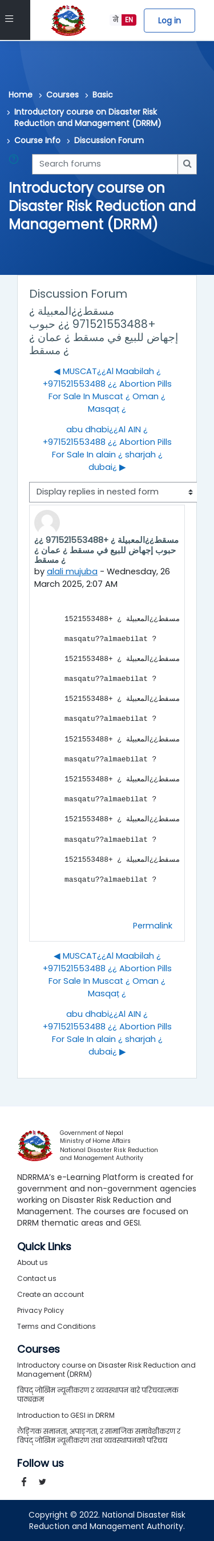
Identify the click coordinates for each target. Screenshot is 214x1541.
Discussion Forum (109, 140)
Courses (62, 94)
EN (129, 20)
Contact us (36, 1278)
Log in (169, 20)
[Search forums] (105, 164)
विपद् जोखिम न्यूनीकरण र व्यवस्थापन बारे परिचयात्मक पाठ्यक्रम (98, 1394)
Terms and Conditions (56, 1326)
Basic (102, 94)
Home (21, 94)
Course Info (37, 140)
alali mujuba (72, 571)
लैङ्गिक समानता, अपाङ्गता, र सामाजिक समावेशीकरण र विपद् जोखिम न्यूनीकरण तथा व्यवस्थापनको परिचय (98, 1435)
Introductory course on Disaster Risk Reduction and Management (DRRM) (87, 117)
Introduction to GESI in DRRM (66, 1415)
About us (32, 1262)
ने (115, 20)
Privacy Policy (40, 1310)
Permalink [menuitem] (152, 925)
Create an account (50, 1294)
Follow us (40, 1463)
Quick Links (44, 1247)
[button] (16, 164)
